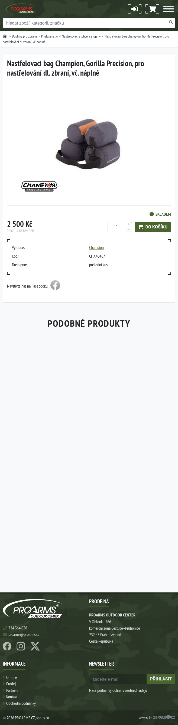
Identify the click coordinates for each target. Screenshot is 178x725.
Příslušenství (49, 36)
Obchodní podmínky (21, 703)
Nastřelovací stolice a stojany (81, 36)
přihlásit (161, 679)
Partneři (12, 690)
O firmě (11, 677)
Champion (96, 247)
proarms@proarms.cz (24, 634)
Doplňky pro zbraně (24, 36)
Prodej (11, 683)
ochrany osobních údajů (129, 690)
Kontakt (11, 696)
